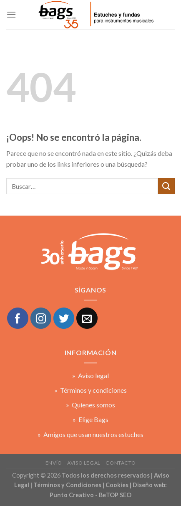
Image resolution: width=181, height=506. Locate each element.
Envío (53, 463)
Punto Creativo (72, 494)
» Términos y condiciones (90, 390)
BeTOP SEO (115, 494)
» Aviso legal (90, 375)
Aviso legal (84, 463)
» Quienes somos (90, 405)
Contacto (121, 463)
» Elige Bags (90, 419)
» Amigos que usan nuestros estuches (90, 434)
